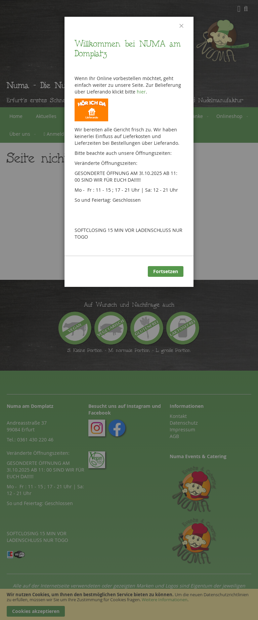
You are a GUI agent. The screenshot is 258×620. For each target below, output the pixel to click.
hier (141, 91)
